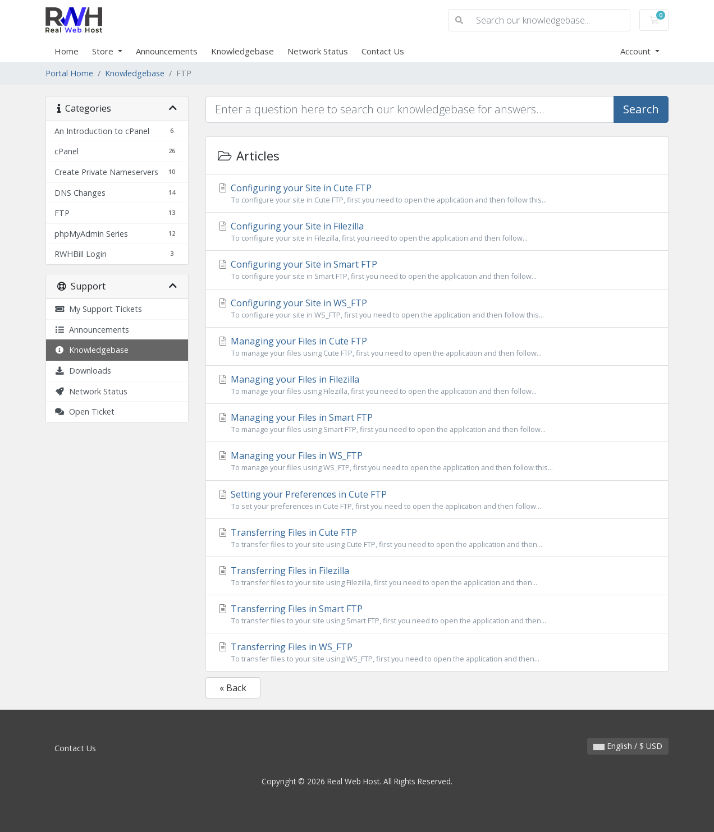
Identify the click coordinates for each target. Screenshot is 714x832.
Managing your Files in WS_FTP (437, 461)
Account (636, 51)
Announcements (167, 51)
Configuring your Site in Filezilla (437, 231)
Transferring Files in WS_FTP (437, 652)
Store (104, 51)
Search (641, 109)
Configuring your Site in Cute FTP (437, 193)
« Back (232, 688)
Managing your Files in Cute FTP (437, 346)
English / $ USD (627, 746)
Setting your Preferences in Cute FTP (437, 500)
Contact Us (382, 51)
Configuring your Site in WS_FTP (437, 308)
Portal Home (69, 73)
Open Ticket (84, 411)
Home (66, 51)
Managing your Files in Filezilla (437, 385)
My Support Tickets (98, 309)
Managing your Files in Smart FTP (437, 423)
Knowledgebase (242, 51)
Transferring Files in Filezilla (437, 576)
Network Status (317, 51)
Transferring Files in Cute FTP (437, 538)
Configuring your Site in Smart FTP (437, 270)
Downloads (82, 370)
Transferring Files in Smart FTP (437, 614)
